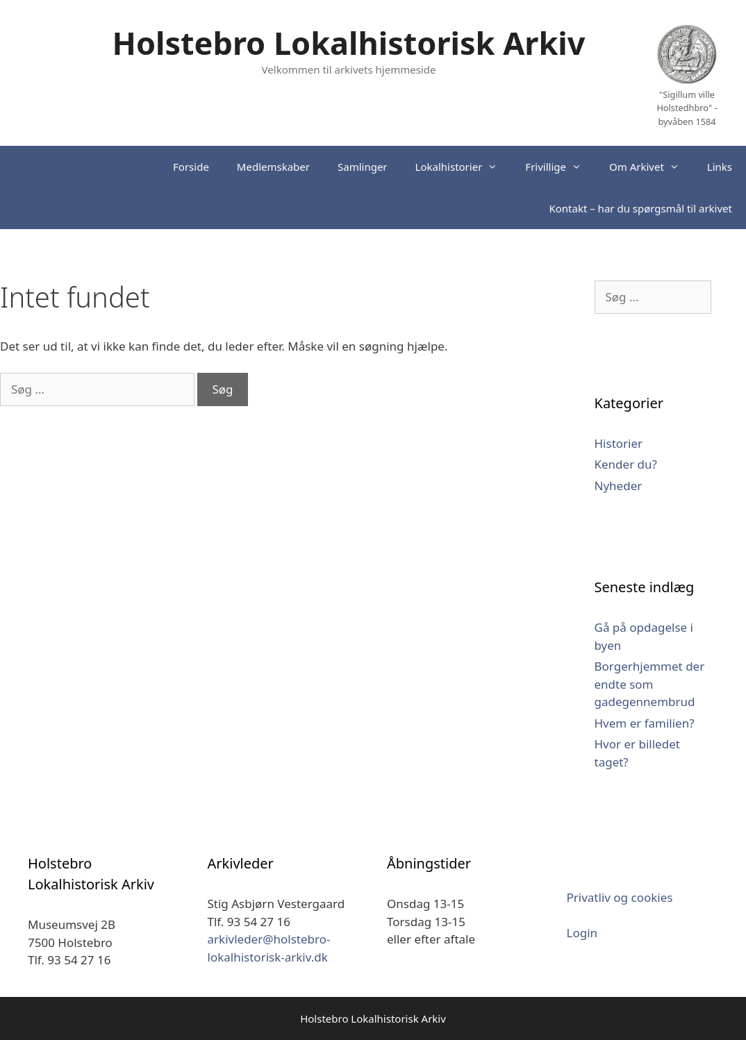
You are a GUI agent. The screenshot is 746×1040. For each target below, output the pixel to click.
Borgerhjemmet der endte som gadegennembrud (650, 684)
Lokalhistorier (463, 166)
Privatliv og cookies (620, 897)
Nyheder (619, 486)
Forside (191, 167)
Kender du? (626, 464)
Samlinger (363, 167)
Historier (619, 443)
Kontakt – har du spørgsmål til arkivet (640, 208)
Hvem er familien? (645, 723)
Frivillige (560, 166)
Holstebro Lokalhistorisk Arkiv (349, 43)
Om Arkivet (651, 166)
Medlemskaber (273, 167)
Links (719, 167)
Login (582, 933)
